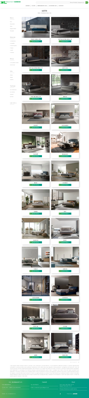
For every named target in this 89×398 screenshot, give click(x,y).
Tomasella (12, 30)
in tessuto (12, 52)
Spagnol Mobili (13, 28)
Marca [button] (11, 18)
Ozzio (11, 26)
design (11, 77)
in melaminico (13, 41)
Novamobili (12, 24)
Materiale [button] (12, 37)
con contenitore (13, 89)
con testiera (12, 92)
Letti (50, 13)
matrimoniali (12, 64)
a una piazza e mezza (14, 62)
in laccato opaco (13, 45)
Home (39, 13)
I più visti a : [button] (13, 103)
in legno (11, 48)
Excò (11, 21)
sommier (11, 96)
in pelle (11, 50)
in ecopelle (12, 43)
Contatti (61, 5)
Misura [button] (12, 59)
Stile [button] (11, 71)
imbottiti (11, 94)
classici (11, 75)
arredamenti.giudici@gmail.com (41, 387)
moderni (11, 79)
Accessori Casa (53, 5)
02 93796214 (36, 384)
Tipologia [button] (12, 86)
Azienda (28, 5)
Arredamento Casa (42, 5)
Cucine (33, 5)
